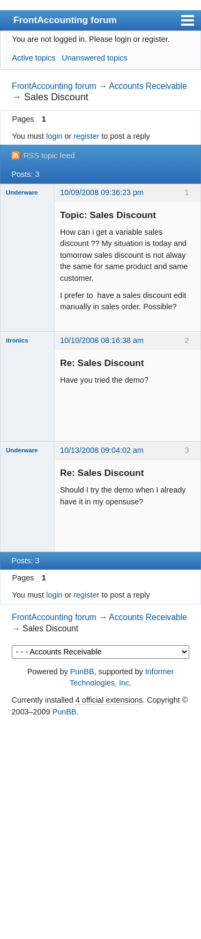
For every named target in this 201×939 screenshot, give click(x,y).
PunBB (82, 671)
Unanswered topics (94, 58)
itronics (17, 340)
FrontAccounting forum (65, 19)
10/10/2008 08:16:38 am (102, 340)
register (86, 136)
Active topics (34, 58)
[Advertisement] (100, 828)
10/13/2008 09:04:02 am (102, 450)
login (54, 136)
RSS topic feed (49, 155)
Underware (22, 192)
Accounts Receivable (148, 86)
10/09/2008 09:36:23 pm (102, 192)
